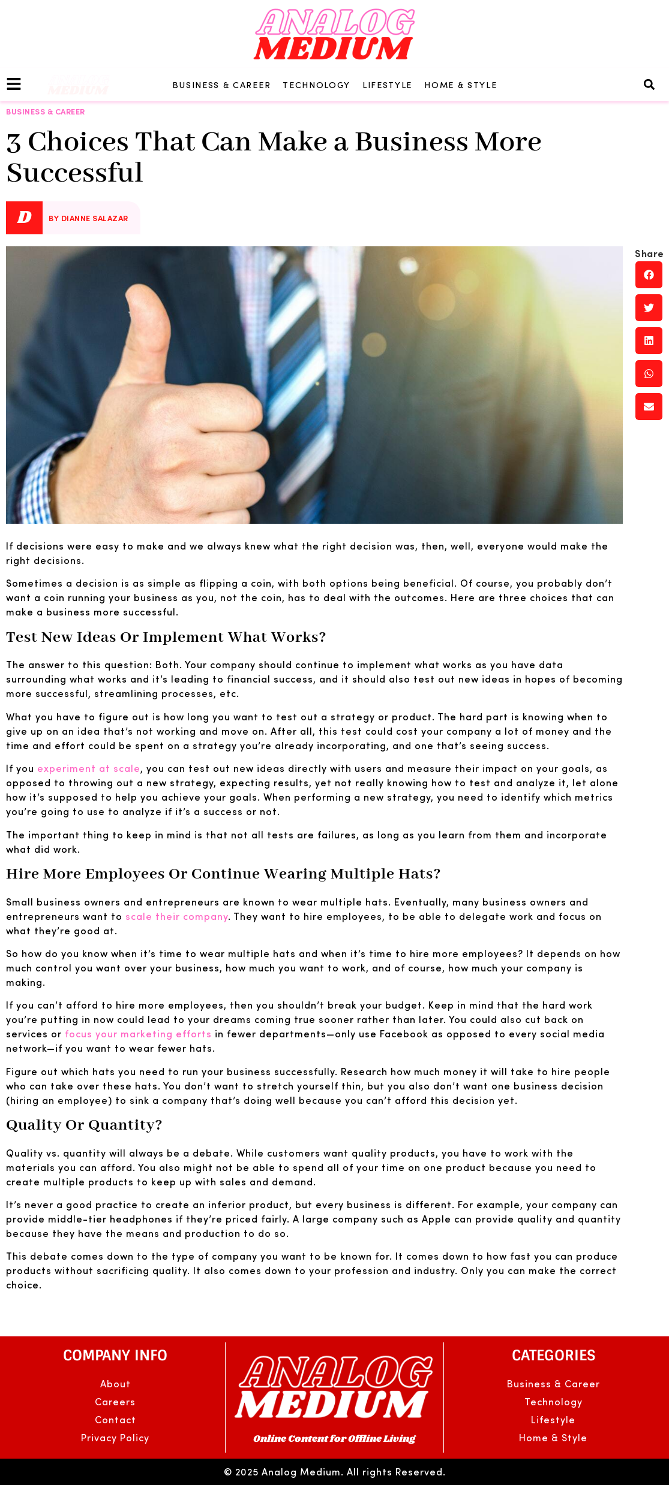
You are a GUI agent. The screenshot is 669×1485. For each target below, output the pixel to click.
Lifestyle (387, 84)
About (115, 1383)
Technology (316, 84)
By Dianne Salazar (88, 218)
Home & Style (460, 84)
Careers (115, 1401)
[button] (649, 85)
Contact (115, 1419)
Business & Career (221, 84)
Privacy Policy (115, 1437)
